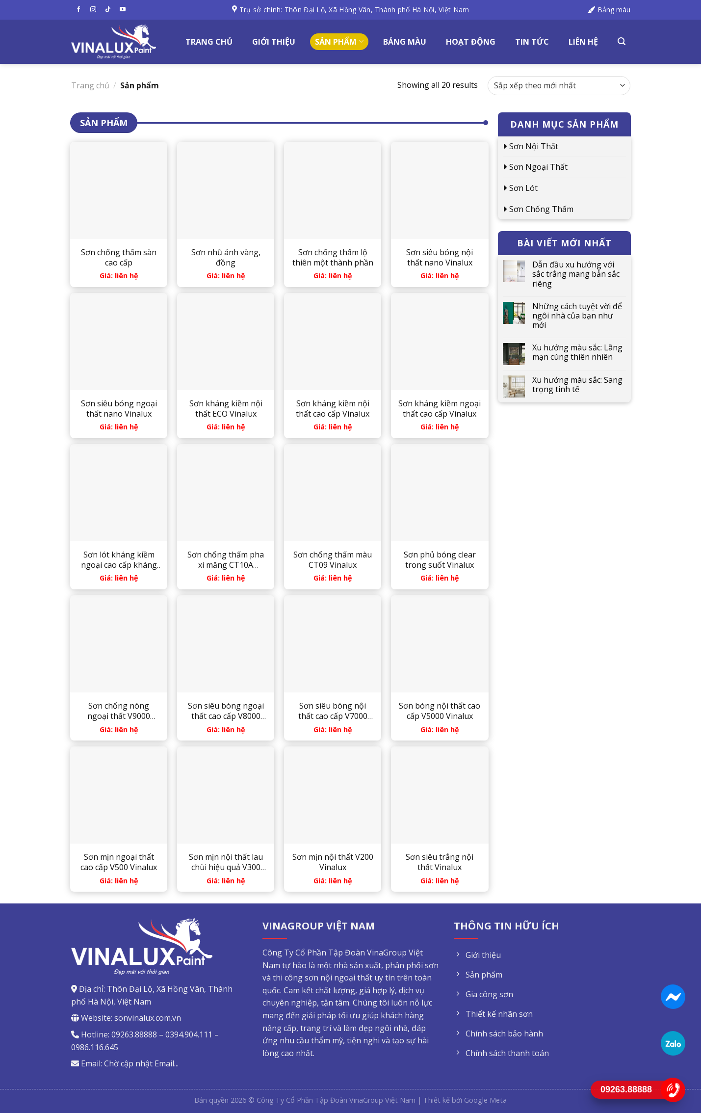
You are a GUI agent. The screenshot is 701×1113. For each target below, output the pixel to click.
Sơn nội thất (533, 146)
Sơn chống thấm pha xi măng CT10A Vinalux (225, 560)
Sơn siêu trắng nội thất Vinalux (439, 862)
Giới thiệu (273, 41)
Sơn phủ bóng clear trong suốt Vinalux (440, 560)
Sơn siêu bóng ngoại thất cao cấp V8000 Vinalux (226, 711)
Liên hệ (583, 41)
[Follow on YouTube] (122, 9)
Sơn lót (523, 188)
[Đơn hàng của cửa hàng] (559, 85)
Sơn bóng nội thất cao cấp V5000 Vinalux (439, 711)
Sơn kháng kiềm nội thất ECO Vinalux (225, 408)
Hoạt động (470, 41)
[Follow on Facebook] (78, 9)
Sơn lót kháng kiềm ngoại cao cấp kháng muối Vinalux (119, 560)
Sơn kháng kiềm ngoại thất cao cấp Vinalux (439, 408)
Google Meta (485, 1100)
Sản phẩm (339, 41)
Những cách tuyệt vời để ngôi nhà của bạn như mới (577, 316)
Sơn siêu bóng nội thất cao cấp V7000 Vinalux (332, 711)
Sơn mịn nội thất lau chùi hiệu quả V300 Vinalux (226, 862)
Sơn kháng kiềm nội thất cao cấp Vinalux (332, 408)
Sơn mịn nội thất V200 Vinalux (332, 862)
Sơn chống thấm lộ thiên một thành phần (332, 257)
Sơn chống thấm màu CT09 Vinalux (332, 560)
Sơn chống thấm (541, 209)
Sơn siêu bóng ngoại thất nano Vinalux (119, 408)
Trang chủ (209, 41)
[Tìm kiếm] (621, 41)
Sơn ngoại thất (538, 166)
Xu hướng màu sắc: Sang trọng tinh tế (577, 384)
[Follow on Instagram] (93, 9)
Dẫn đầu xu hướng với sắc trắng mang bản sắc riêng (576, 274)
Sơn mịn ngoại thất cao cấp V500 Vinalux (118, 862)
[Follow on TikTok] (108, 9)
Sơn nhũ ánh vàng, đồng (225, 257)
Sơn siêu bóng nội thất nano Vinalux (439, 257)
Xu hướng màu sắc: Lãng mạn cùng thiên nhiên (577, 352)
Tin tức (532, 41)
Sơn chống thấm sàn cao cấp (118, 257)
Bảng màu (404, 41)
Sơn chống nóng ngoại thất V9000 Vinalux (118, 711)
